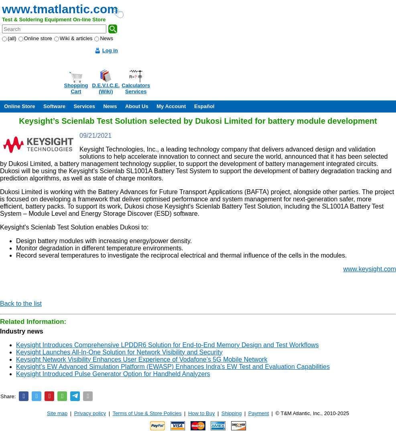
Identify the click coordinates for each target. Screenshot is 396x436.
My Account (171, 106)
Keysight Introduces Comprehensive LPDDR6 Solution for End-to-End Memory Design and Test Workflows (167, 345)
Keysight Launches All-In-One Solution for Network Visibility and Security (119, 352)
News (103, 38)
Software (54, 106)
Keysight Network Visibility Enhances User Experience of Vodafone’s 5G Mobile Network (141, 359)
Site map (57, 413)
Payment (258, 413)
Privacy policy (90, 413)
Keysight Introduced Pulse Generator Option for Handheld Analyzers (113, 373)
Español (204, 106)
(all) (9, 38)
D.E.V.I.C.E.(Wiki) (106, 88)
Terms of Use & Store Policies (147, 413)
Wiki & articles (73, 38)
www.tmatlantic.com (60, 9)
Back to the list (21, 303)
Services (84, 106)
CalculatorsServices (136, 88)
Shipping (231, 413)
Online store (35, 38)
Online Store (19, 106)
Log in (110, 50)
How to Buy (201, 413)
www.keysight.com (369, 269)
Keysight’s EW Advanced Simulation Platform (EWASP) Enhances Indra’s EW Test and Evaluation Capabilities (173, 366)
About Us (136, 106)
